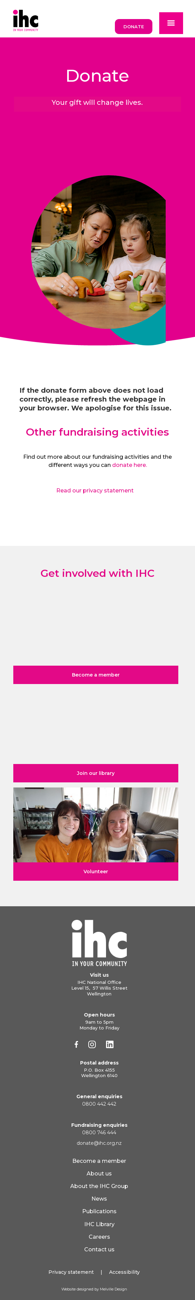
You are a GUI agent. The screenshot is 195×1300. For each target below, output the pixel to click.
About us (99, 1173)
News (99, 1199)
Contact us (99, 1249)
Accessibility (124, 1272)
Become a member (99, 1161)
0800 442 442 (99, 1104)
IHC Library (99, 1224)
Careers (99, 1237)
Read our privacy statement (95, 490)
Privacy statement (71, 1272)
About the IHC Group (99, 1186)
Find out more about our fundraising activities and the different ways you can (97, 461)
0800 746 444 (99, 1133)
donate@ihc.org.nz (99, 1143)
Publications (99, 1211)
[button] (171, 23)
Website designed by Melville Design (94, 1289)
